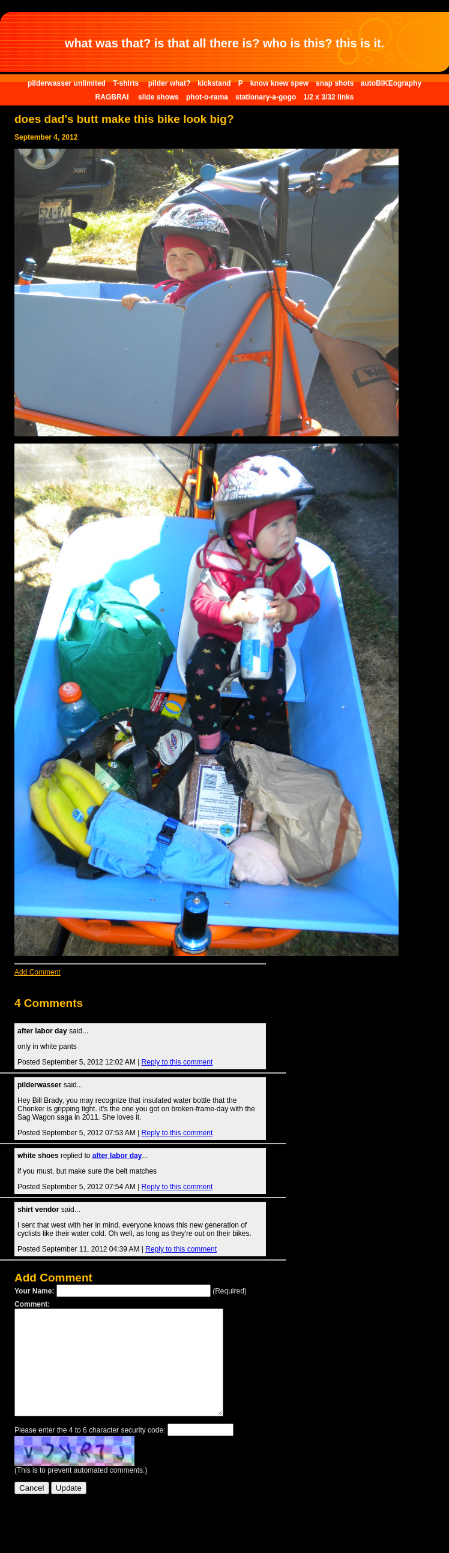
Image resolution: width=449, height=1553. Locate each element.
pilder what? (169, 83)
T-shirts (127, 83)
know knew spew (279, 83)
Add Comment (37, 972)
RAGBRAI (113, 97)
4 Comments (48, 1003)
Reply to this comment (177, 1062)
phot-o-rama (207, 97)
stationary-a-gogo (265, 97)
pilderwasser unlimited (67, 83)
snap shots (336, 83)
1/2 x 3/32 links (328, 97)
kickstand (214, 83)
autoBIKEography (391, 83)
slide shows (158, 97)
